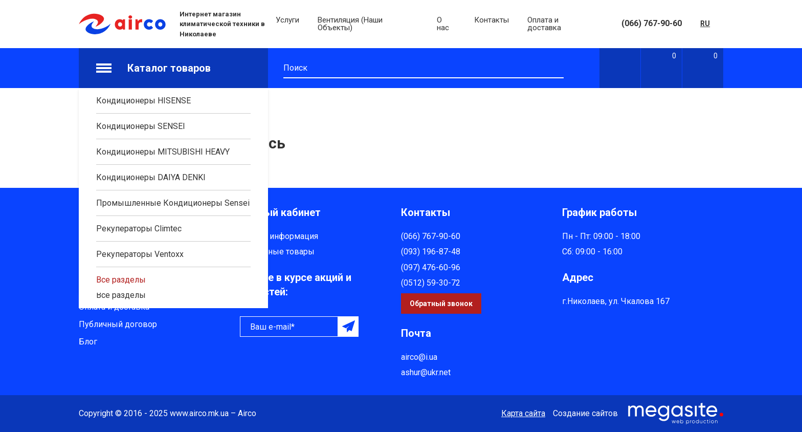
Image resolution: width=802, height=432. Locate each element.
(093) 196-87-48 (430, 251)
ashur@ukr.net (426, 372)
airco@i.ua (419, 357)
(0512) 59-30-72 (430, 283)
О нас (443, 23)
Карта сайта (523, 413)
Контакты (491, 20)
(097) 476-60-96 (430, 267)
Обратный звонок (441, 303)
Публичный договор (118, 324)
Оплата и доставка (544, 23)
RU (705, 23)
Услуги (287, 20)
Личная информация (279, 236)
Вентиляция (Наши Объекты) (350, 23)
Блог (88, 342)
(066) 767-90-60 (651, 23)
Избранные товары (277, 251)
